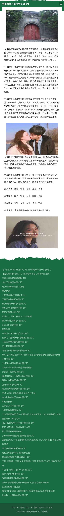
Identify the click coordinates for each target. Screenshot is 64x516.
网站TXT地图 (31, 507)
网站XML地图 (17, 507)
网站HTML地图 (46, 507)
